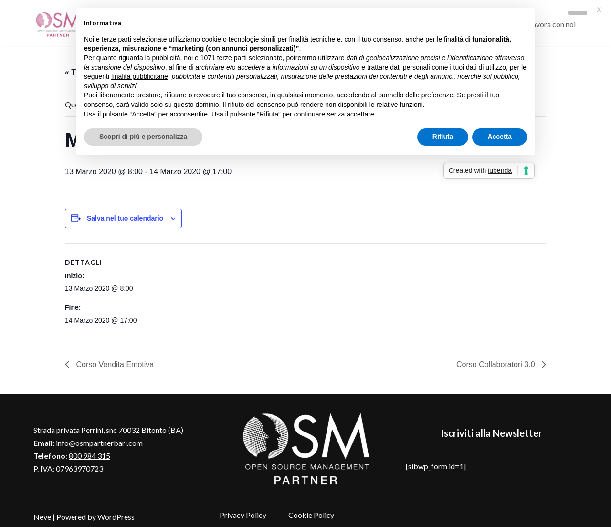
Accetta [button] (499, 136)
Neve (42, 514)
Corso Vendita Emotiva (114, 362)
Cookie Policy (311, 512)
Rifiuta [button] (442, 136)
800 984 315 (89, 453)
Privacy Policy (243, 512)
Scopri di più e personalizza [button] (143, 136)
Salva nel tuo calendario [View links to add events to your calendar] (125, 216)
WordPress (116, 514)
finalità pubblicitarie (139, 76)
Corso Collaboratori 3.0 (496, 362)
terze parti (232, 58)
